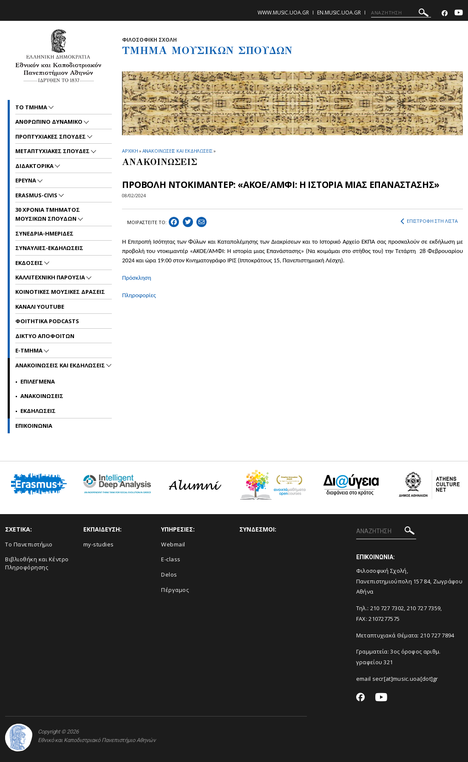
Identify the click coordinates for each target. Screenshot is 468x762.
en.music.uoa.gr (339, 12)
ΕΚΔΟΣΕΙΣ (29, 263)
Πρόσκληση (136, 277)
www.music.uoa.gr (283, 12)
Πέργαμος (175, 590)
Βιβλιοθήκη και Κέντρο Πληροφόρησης (37, 563)
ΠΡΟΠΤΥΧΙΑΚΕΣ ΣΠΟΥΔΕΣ (51, 136)
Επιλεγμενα (37, 381)
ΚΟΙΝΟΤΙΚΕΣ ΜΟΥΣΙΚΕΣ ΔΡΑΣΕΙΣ (60, 292)
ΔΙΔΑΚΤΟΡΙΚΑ (35, 166)
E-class (171, 559)
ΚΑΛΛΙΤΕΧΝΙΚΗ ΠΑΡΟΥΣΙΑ (50, 277)
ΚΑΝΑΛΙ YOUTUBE (39, 306)
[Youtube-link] (458, 13)
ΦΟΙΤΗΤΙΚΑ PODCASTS (47, 321)
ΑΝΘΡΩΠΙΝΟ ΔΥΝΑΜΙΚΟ (49, 121)
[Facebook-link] (445, 13)
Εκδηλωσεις (38, 411)
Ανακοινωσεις (41, 396)
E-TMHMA (29, 350)
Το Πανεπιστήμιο (29, 544)
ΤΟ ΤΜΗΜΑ (31, 107)
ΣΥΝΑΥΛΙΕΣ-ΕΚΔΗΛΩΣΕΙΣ (49, 248)
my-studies (98, 544)
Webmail (173, 544)
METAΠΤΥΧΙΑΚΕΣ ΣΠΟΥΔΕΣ (53, 151)
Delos (169, 574)
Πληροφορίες (139, 295)
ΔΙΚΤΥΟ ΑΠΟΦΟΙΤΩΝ (44, 336)
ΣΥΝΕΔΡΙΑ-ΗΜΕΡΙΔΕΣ (44, 233)
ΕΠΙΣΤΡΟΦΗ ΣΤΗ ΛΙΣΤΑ (429, 221)
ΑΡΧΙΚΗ (130, 151)
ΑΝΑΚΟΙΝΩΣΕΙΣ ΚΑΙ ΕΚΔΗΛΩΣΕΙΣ (177, 151)
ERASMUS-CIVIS (37, 195)
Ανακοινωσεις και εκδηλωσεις (60, 365)
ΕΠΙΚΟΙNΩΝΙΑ (33, 425)
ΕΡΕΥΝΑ (26, 180)
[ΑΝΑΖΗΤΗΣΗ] (401, 12)
